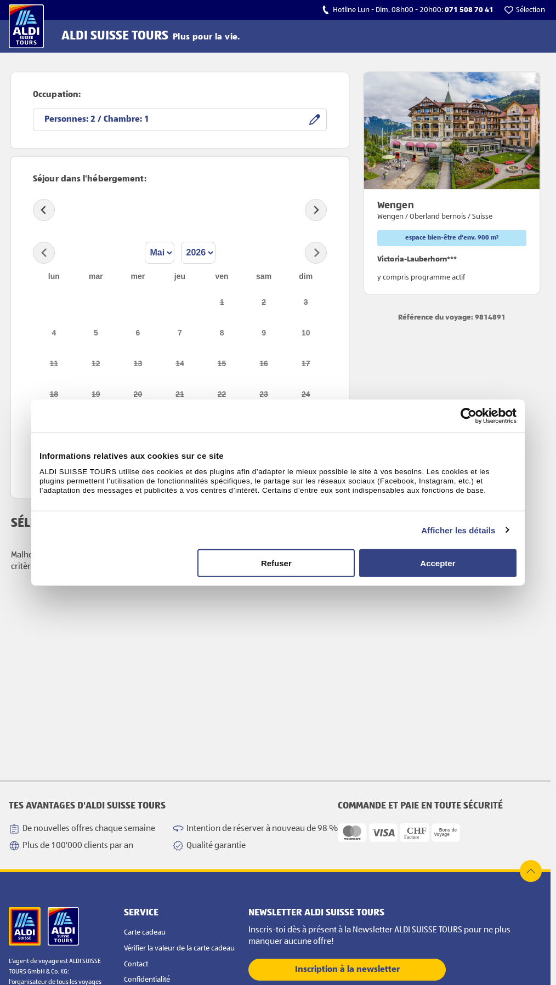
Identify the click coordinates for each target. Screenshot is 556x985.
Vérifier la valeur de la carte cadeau (179, 948)
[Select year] (198, 253)
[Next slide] (316, 210)
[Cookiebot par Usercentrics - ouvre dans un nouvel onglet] (469, 415)
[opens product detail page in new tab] (452, 183)
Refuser (276, 563)
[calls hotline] (407, 10)
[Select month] (159, 253)
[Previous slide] (44, 210)
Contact (136, 964)
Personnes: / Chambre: (96, 119)
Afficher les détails (458, 529)
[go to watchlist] (524, 10)
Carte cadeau (145, 932)
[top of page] (531, 871)
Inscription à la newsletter (347, 969)
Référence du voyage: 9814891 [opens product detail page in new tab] (452, 317)
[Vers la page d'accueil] (26, 26)
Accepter (437, 563)
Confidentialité (147, 979)
